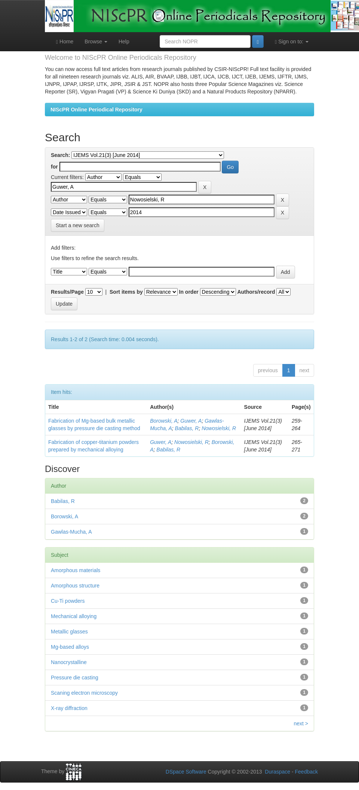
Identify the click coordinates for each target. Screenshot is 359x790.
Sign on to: (292, 41)
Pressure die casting (74, 678)
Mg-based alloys (70, 647)
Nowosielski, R (219, 428)
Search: (60, 155)
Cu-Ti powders (68, 601)
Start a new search (77, 225)
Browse (96, 41)
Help (124, 41)
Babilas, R (187, 428)
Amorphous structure (75, 586)
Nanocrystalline (69, 662)
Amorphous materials (75, 570)
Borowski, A (163, 421)
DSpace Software (186, 772)
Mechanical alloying (73, 616)
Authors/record (256, 292)
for (54, 167)
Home (64, 41)
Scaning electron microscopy (84, 693)
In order (189, 292)
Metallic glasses (69, 632)
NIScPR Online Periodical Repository (96, 109)
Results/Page (67, 292)
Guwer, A (191, 421)
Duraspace (277, 772)
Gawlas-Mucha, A (71, 532)
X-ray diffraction (69, 708)
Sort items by (126, 292)
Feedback (306, 772)
